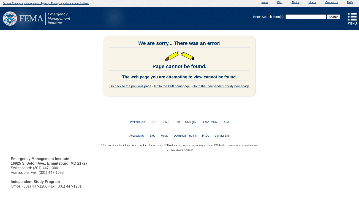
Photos (295, 2)
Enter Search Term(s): (269, 17)
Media (164, 135)
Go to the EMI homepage (172, 86)
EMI (177, 122)
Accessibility (136, 135)
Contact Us (331, 2)
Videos (312, 2)
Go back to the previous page (130, 86)
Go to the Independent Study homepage (221, 86)
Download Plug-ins (185, 135)
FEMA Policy (209, 122)
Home (264, 2)
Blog (279, 2)
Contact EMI (222, 135)
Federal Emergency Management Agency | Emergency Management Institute (46, 3)
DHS (153, 122)
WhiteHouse (137, 122)
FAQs (350, 2)
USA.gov (190, 122)
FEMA (165, 122)
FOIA (226, 122)
